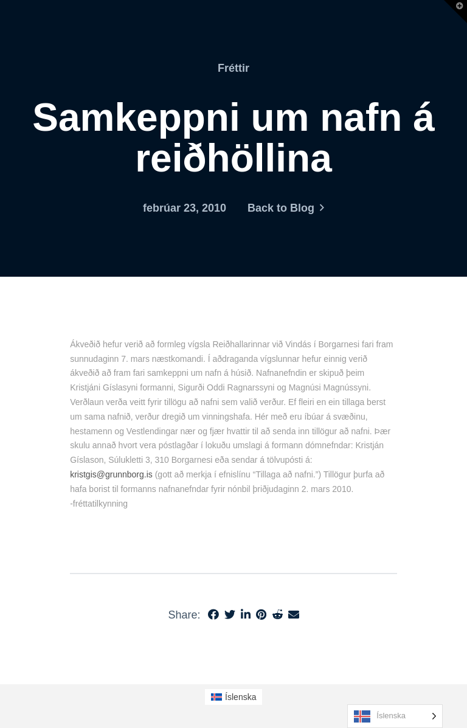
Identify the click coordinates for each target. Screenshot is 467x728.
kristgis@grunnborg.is (111, 474)
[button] (455, 11)
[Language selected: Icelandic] (395, 716)
